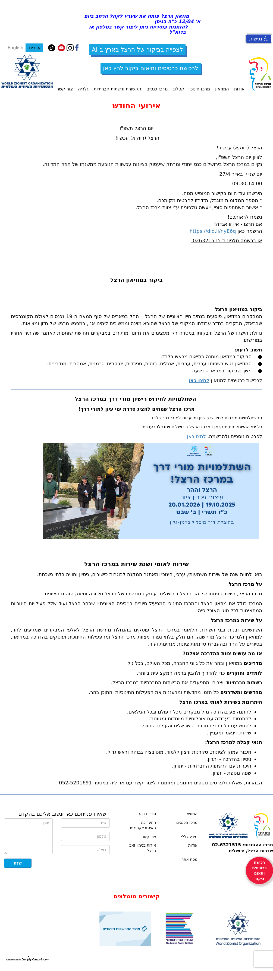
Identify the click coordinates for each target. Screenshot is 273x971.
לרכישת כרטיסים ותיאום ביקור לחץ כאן (150, 68)
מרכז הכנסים (186, 822)
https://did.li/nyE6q (213, 231)
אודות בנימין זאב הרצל (142, 848)
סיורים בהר (147, 814)
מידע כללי (189, 836)
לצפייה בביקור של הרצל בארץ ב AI (137, 49)
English (15, 47)
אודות (192, 845)
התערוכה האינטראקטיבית (143, 825)
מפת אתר (189, 859)
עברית (34, 47)
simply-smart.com (27, 958)
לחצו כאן (196, 436)
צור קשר (149, 836)
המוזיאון (190, 814)
